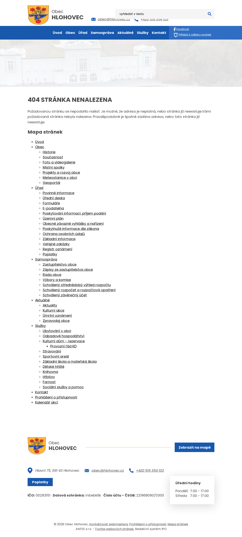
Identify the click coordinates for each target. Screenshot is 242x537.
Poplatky (50, 254)
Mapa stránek (178, 524)
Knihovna (50, 371)
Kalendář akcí (46, 402)
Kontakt (41, 392)
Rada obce (52, 274)
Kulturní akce (53, 310)
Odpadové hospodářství (63, 336)
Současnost (53, 157)
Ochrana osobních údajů (64, 233)
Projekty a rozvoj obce (61, 172)
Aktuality (50, 305)
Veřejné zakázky (56, 244)
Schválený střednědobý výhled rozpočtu (77, 285)
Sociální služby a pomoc (63, 387)
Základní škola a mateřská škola (70, 361)
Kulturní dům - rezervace (64, 341)
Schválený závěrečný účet (65, 295)
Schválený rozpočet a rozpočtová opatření (79, 290)
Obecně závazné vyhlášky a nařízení (73, 223)
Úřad (39, 187)
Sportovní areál (56, 356)
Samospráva (46, 259)
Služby (40, 325)
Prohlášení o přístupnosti (56, 397)
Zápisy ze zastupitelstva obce (68, 269)
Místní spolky (53, 167)
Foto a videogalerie (59, 162)
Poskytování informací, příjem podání (74, 213)
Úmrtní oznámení (57, 315)
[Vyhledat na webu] (194, 18)
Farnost (49, 382)
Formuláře (51, 203)
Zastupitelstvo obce (59, 264)
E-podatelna (53, 208)
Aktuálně (42, 300)
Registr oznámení (57, 249)
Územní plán (53, 218)
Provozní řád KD (63, 346)
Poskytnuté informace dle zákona (71, 228)
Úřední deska (54, 198)
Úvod (39, 141)
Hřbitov (49, 376)
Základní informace (59, 239)
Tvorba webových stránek (114, 529)
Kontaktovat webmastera (108, 524)
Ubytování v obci (57, 330)
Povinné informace (58, 193)
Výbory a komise (57, 279)
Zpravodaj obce (56, 320)
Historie (49, 152)
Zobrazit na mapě (194, 447)
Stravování (52, 351)
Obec (39, 147)
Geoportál (51, 182)
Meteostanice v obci (60, 177)
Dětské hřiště (53, 366)
